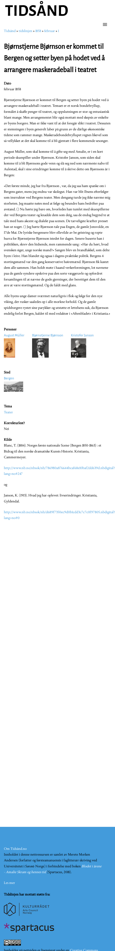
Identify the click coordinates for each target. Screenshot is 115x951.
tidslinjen (25, 31)
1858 (38, 31)
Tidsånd (10, 31)
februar (49, 31)
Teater (8, 412)
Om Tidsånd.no (15, 849)
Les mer (9, 883)
